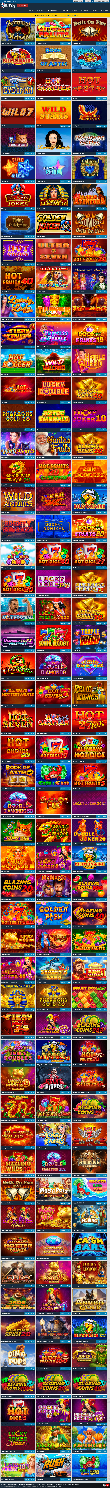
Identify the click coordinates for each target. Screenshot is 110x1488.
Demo (27, 43)
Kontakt (32, 1484)
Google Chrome (57, 1486)
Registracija (78, 1)
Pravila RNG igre (24, 1484)
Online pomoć (41, 1484)
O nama (3, 1484)
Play (32, 43)
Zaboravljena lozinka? (101, 1)
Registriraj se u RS (72, 15)
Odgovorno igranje (73, 1484)
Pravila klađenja (12, 1484)
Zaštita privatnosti (60, 1484)
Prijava (88, 1)
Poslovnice (50, 1484)
